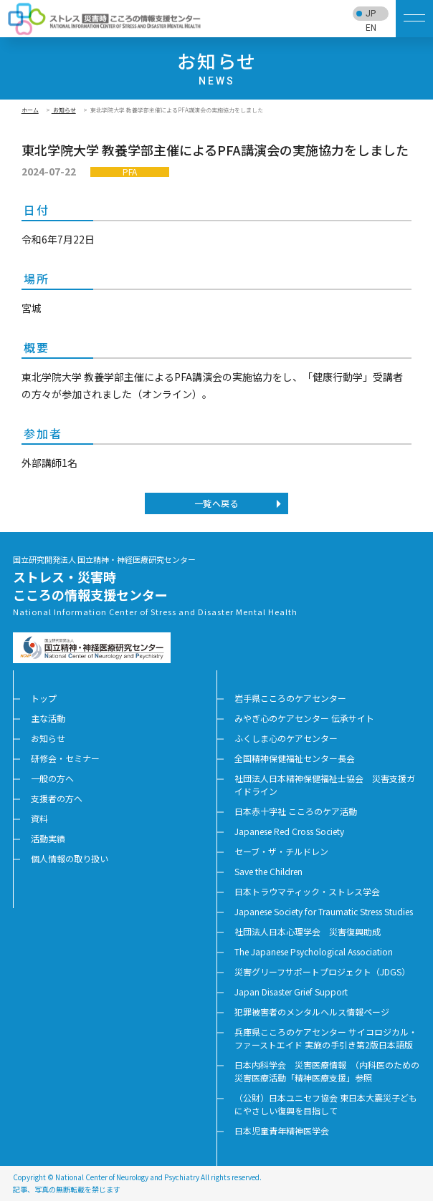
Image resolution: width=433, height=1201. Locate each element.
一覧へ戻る (216, 503)
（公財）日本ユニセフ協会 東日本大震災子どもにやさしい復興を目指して (325, 1103)
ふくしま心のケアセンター (286, 738)
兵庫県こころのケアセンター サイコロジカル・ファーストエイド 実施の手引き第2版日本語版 (325, 1038)
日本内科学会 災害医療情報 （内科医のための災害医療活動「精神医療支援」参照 (326, 1071)
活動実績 (48, 838)
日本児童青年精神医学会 (281, 1130)
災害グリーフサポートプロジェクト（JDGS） (322, 971)
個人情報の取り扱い (69, 858)
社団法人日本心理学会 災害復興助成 (307, 931)
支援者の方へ (56, 798)
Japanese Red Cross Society (289, 831)
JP (371, 14)
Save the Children (268, 871)
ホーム (30, 110)
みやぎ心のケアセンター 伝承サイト (304, 718)
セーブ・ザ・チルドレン (281, 851)
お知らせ (64, 110)
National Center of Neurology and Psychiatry (127, 1177)
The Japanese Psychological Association (313, 951)
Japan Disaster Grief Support (291, 991)
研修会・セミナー (65, 758)
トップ (44, 698)
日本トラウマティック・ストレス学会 (307, 891)
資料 (39, 818)
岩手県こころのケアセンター (290, 698)
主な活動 (48, 718)
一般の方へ (52, 778)
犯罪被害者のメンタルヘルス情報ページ (311, 1011)
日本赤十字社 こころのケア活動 (295, 811)
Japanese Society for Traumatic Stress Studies (323, 911)
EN (371, 28)
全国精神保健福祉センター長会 (294, 758)
